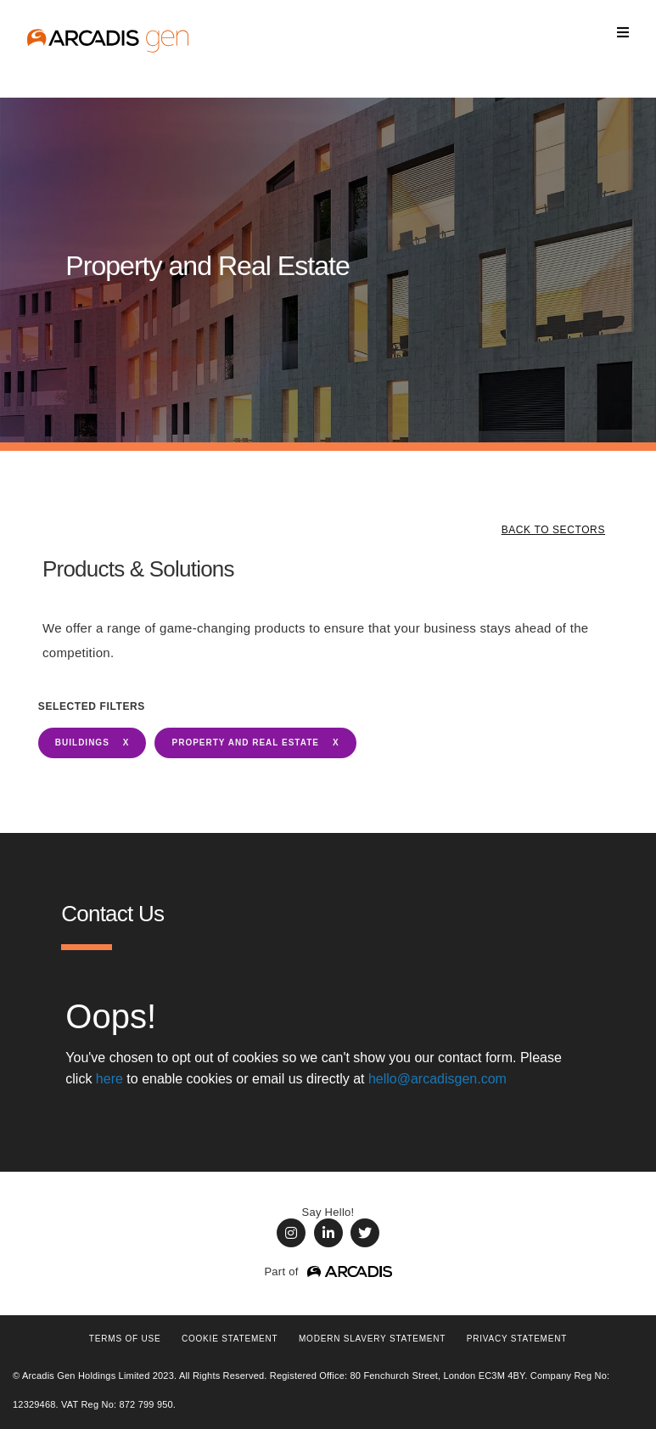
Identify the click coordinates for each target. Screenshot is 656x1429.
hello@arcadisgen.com (437, 1079)
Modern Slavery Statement (372, 1338)
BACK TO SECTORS (553, 530)
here (109, 1079)
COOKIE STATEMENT (230, 1338)
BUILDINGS (82, 742)
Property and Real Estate (244, 742)
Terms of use (125, 1338)
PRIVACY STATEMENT (517, 1338)
